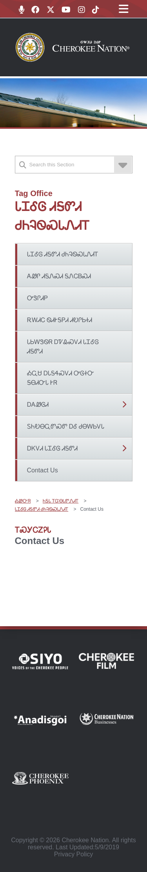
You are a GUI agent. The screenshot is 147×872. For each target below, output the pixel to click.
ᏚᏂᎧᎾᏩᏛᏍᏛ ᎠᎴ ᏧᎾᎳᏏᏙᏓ (66, 426)
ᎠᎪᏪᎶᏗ (38, 404)
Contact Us (42, 470)
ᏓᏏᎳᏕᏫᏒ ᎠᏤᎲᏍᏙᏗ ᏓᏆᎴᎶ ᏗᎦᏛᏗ (63, 347)
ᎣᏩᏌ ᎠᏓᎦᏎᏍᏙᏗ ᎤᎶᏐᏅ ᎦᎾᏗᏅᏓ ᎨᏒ (60, 378)
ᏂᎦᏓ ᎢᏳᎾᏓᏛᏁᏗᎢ (60, 501)
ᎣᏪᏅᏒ (23, 501)
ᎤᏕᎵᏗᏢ (37, 298)
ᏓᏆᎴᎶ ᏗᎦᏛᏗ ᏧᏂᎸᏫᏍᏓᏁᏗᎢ (63, 254)
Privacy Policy (73, 854)
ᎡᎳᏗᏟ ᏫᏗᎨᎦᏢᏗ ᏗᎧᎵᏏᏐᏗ (60, 320)
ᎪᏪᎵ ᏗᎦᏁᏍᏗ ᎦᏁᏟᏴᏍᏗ (59, 276)
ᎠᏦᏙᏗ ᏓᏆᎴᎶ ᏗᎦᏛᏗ (52, 448)
